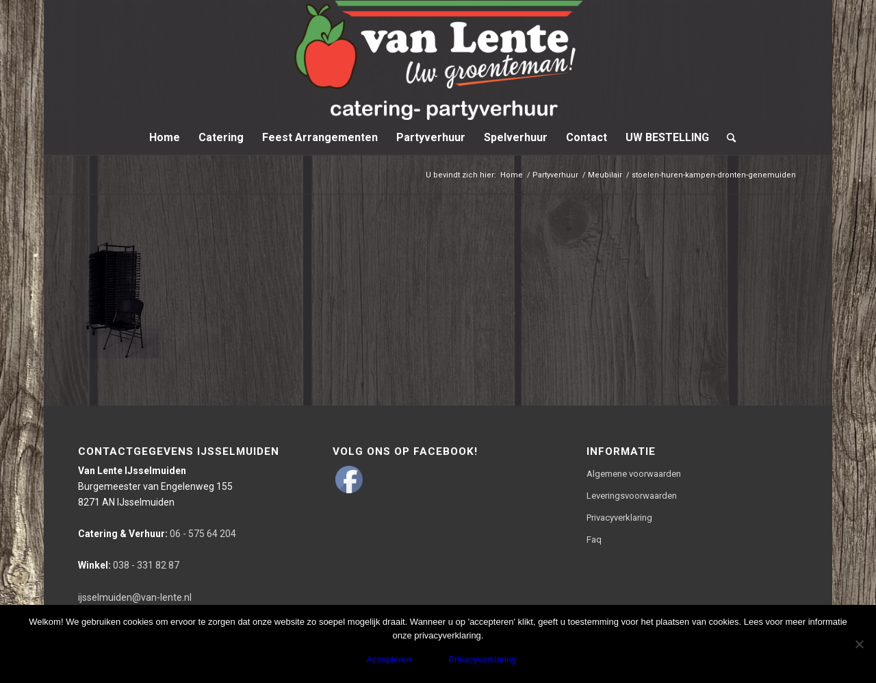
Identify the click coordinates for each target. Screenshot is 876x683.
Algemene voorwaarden (634, 474)
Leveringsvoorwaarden (632, 495)
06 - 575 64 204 (157, 533)
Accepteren (389, 659)
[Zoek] (727, 138)
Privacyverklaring (619, 517)
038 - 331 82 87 (128, 565)
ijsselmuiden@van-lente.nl (135, 597)
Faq (594, 539)
